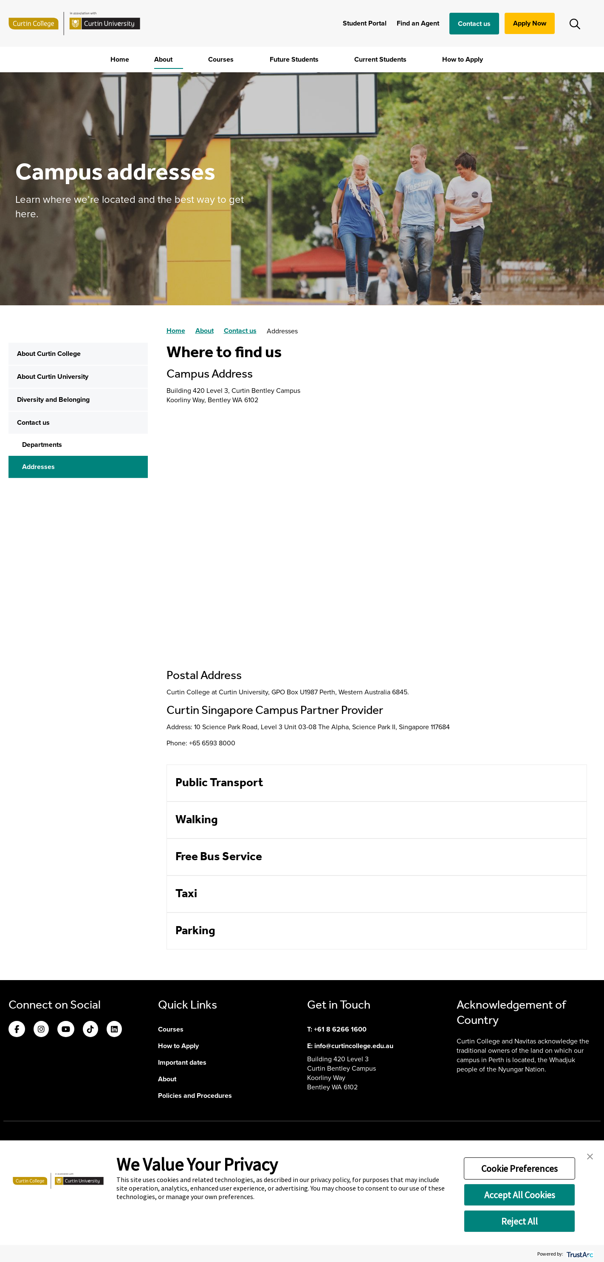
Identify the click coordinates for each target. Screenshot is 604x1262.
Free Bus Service (218, 857)
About (164, 59)
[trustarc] (579, 1254)
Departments (42, 444)
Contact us (474, 23)
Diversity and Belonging (53, 399)
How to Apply (463, 59)
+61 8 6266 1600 (340, 1029)
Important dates (182, 1062)
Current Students (381, 59)
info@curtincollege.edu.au (353, 1046)
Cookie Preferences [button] (519, 1168)
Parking (195, 931)
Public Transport (219, 783)
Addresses (38, 467)
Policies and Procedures (195, 1095)
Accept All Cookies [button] (519, 1195)
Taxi (186, 894)
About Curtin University (52, 376)
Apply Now (529, 23)
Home (119, 59)
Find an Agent (418, 23)
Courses (221, 59)
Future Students (295, 59)
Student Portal (365, 23)
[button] (589, 1155)
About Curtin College (49, 353)
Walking (196, 820)
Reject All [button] (519, 1221)
